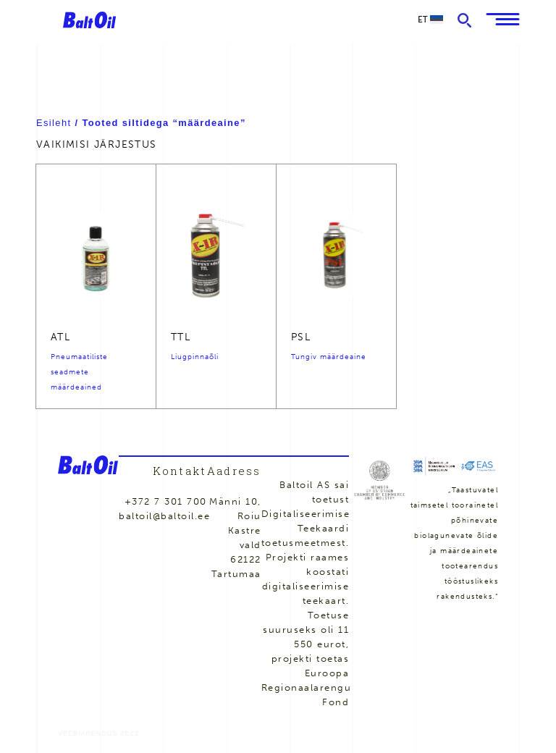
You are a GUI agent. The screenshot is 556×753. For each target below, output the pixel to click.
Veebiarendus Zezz (99, 733)
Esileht (53, 122)
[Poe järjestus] (179, 144)
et (430, 19)
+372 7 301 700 (166, 501)
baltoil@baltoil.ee (164, 515)
